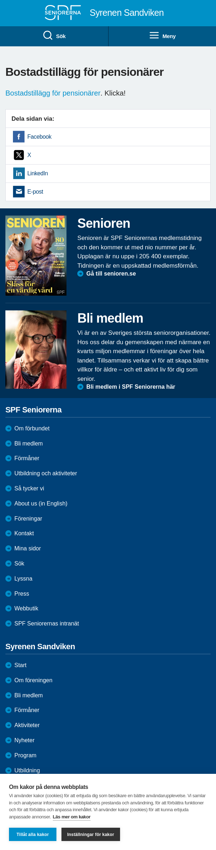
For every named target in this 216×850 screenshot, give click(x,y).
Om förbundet (32, 428)
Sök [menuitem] (53, 35)
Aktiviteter (27, 725)
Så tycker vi (29, 488)
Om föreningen (33, 680)
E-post (35, 192)
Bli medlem (28, 443)
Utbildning (27, 770)
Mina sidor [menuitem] (27, 548)
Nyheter (24, 740)
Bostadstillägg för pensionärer (53, 93)
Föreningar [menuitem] (28, 519)
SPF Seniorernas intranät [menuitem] (46, 623)
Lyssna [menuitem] (23, 579)
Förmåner (26, 458)
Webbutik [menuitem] (26, 608)
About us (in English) (41, 503)
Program (25, 755)
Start (20, 665)
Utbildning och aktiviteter (45, 473)
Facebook (39, 137)
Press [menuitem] (21, 594)
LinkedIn (37, 173)
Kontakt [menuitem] (24, 533)
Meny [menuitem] (162, 35)
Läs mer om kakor (72, 816)
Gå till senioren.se (111, 274)
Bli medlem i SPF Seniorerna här (130, 387)
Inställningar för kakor (90, 834)
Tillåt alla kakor (33, 834)
